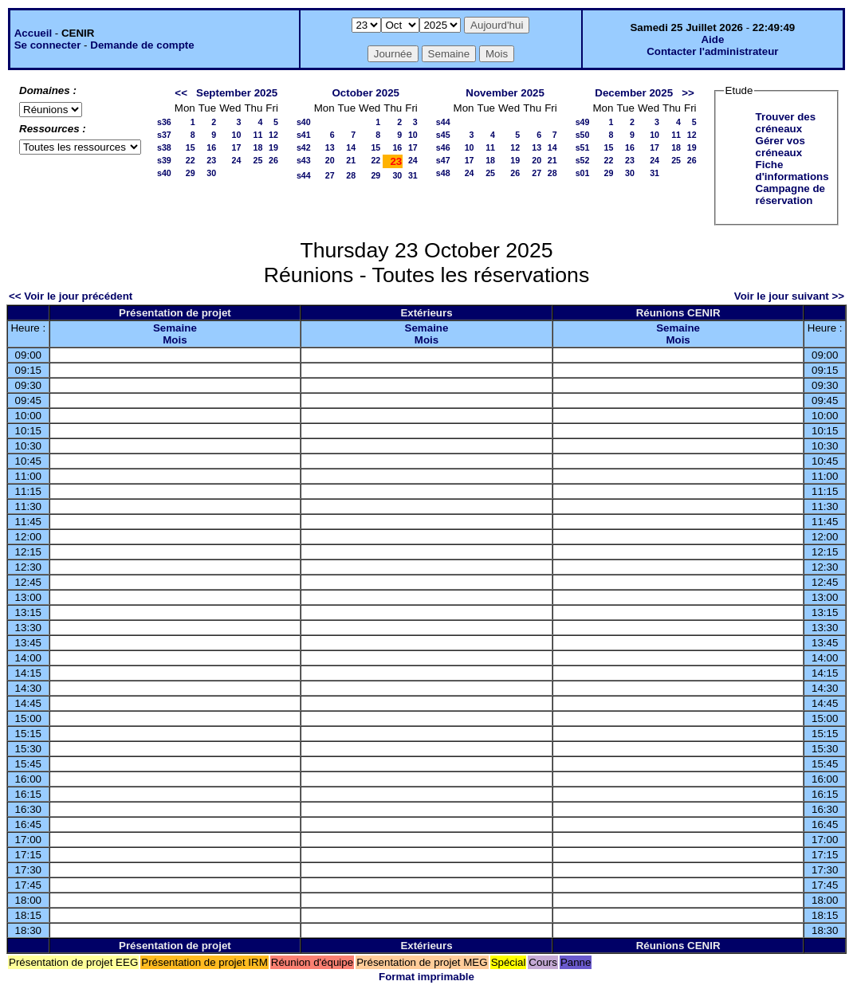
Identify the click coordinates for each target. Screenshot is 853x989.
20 (330, 160)
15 (190, 147)
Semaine (175, 328)
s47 (443, 160)
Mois (175, 340)
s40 (164, 173)
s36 (164, 122)
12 (273, 134)
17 (237, 147)
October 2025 (365, 93)
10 (237, 134)
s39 (164, 160)
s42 (304, 147)
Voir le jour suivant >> (789, 296)
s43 (304, 160)
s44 (304, 175)
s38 (164, 147)
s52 (583, 160)
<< (181, 93)
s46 (443, 147)
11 (257, 134)
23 (211, 160)
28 (351, 175)
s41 (304, 134)
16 (211, 147)
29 (190, 173)
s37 (164, 134)
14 (351, 147)
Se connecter (47, 45)
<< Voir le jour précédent (70, 296)
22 (190, 160)
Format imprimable (426, 977)
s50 (583, 134)
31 (413, 175)
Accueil (33, 33)
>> (688, 93)
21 (351, 160)
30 (211, 173)
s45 (443, 134)
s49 (583, 122)
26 (273, 160)
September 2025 (236, 93)
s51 (583, 147)
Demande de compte (142, 45)
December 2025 (634, 93)
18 (257, 147)
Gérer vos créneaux (780, 147)
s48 (443, 173)
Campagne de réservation (790, 194)
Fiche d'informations (792, 170)
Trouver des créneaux (786, 123)
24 (237, 160)
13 (330, 147)
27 (330, 175)
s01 (583, 173)
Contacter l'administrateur (712, 51)
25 (257, 160)
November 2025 (505, 93)
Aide (712, 39)
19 (273, 147)
